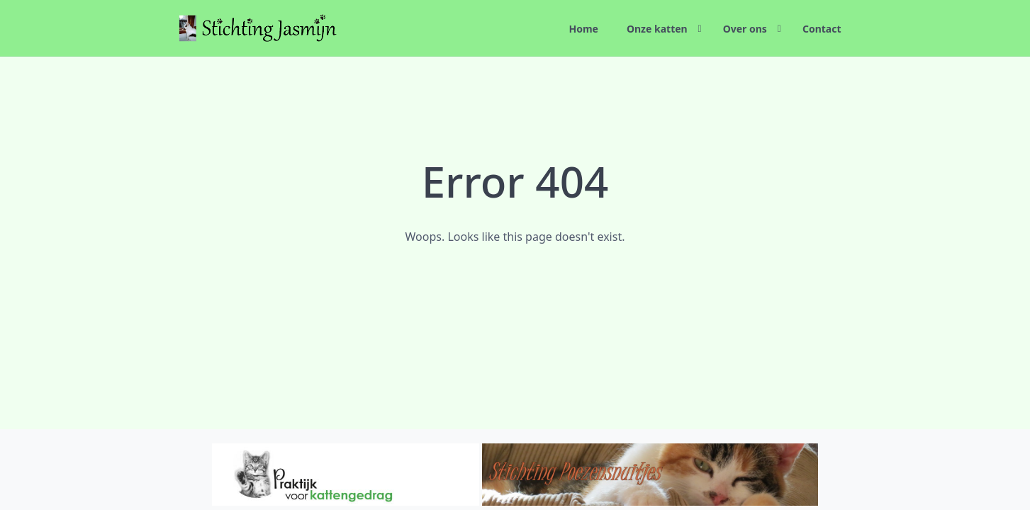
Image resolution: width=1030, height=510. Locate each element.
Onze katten (657, 28)
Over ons (745, 28)
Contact (821, 28)
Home (583, 28)
